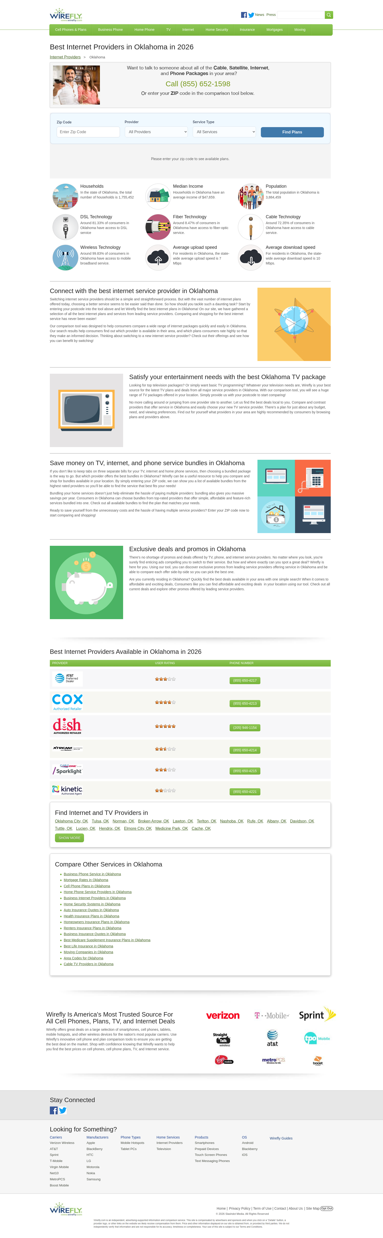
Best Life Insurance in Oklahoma (88, 946)
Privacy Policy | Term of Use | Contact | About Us (266, 1207)
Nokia (90, 1172)
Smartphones (201, 1143)
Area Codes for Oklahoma (83, 958)
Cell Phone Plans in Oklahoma (87, 886)
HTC (89, 1154)
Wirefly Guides (276, 1138)
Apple (90, 1143)
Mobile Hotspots (131, 1143)
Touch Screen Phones (207, 1154)
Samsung (92, 1178)
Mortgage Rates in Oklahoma (86, 880)
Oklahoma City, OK (71, 821)
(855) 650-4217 (245, 680)
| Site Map (312, 1207)
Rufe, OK (255, 821)
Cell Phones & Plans (70, 30)
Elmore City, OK (138, 828)
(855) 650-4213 (245, 703)
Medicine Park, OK (171, 828)
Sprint (54, 1154)
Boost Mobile (59, 1184)
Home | (222, 1207)
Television (162, 1148)
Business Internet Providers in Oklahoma (95, 898)
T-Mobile (56, 1160)
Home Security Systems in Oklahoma (92, 904)
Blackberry (245, 1148)
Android (243, 1143)
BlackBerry (93, 1148)
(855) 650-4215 (245, 771)
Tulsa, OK (100, 821)
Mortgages (274, 30)
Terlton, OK (206, 821)
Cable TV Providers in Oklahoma (89, 964)
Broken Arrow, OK (153, 821)
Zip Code (64, 122)
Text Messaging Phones (209, 1160)
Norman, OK (123, 821)
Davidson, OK (302, 821)
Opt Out (326, 1207)
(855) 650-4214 (245, 750)
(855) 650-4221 (245, 792)
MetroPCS (57, 1178)
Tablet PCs (127, 1148)
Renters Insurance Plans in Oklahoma (92, 928)
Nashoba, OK (232, 821)
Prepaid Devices (203, 1148)
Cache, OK (201, 828)
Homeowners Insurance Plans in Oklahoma (96, 922)
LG (88, 1160)
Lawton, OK (183, 821)
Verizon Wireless (62, 1143)
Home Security (217, 30)
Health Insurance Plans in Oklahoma (91, 916)
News (259, 14)
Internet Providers (65, 57)
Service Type (203, 122)
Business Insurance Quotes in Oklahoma (95, 934)
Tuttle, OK (63, 828)
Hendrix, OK (109, 828)
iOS (240, 1154)
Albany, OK (277, 821)
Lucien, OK (85, 828)
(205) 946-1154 (245, 728)
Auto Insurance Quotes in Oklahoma (91, 910)
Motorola (92, 1166)
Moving (299, 30)
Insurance (247, 30)
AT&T (54, 1148)
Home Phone (145, 30)
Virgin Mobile (59, 1166)
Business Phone (110, 30)
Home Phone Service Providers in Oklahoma (98, 892)
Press (271, 14)
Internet (188, 30)
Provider (132, 122)
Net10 (54, 1172)
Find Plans (292, 132)
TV (168, 30)
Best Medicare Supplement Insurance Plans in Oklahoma (107, 940)
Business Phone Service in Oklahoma (92, 874)
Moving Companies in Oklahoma (88, 952)
